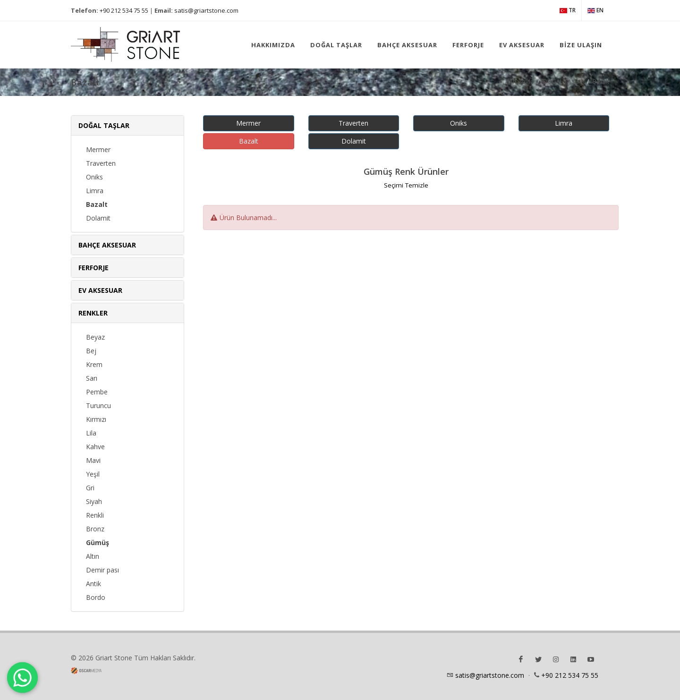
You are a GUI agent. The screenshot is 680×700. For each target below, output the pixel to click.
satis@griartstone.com (206, 10)
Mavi (93, 460)
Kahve (95, 446)
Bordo (95, 597)
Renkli (95, 515)
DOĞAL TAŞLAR (564, 81)
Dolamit (98, 217)
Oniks (94, 176)
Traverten (101, 163)
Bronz (95, 528)
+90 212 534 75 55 (124, 10)
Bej (91, 350)
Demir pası (102, 569)
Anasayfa (521, 81)
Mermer (98, 149)
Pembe (97, 391)
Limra (94, 190)
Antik (93, 583)
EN (595, 10)
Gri (90, 487)
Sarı (91, 378)
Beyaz (95, 337)
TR (568, 10)
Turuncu (98, 405)
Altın (92, 556)
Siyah (94, 501)
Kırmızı (96, 419)
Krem (94, 364)
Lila (91, 432)
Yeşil (93, 474)
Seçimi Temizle (406, 185)
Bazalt (601, 81)
